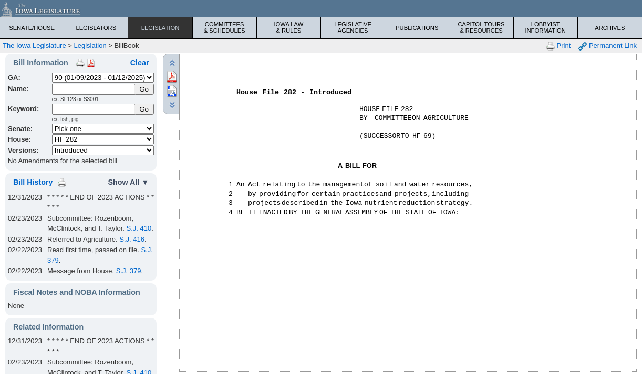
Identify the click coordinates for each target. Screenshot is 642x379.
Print (558, 46)
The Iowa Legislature (34, 45)
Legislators (96, 28)
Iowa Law (288, 27)
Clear (139, 62)
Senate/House (32, 28)
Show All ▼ (128, 182)
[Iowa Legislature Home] (321, 8)
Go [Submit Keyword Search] (144, 109)
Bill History (33, 182)
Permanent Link (607, 46)
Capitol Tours (481, 27)
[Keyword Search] (94, 109)
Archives (610, 28)
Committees (224, 27)
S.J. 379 (128, 271)
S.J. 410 (139, 228)
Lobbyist (545, 27)
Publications (417, 28)
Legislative (353, 27)
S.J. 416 (131, 239)
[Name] (94, 89)
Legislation (160, 28)
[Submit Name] (144, 89)
